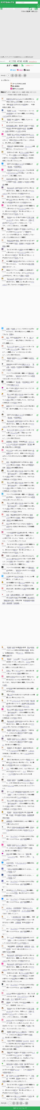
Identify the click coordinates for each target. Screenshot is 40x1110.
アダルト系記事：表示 (29, 11)
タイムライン (33, 61)
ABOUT (25, 9)
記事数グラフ (29, 65)
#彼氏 (15, 94)
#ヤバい (18, 92)
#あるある (25, 94)
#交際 (19, 94)
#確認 (13, 70)
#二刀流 (12, 61)
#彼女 (27, 92)
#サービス (33, 92)
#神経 (13, 92)
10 (25, 75)
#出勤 (25, 61)
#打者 (19, 61)
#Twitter (10, 94)
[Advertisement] (20, 34)
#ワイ (9, 92)
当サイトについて (20, 1108)
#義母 (23, 92)
